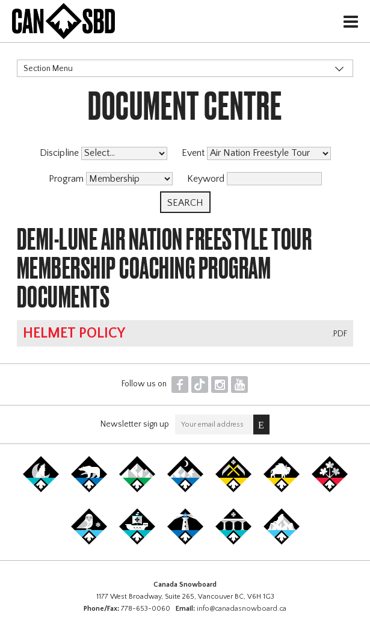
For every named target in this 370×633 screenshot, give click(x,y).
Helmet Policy (74, 333)
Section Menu (48, 68)
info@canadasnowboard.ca (241, 609)
